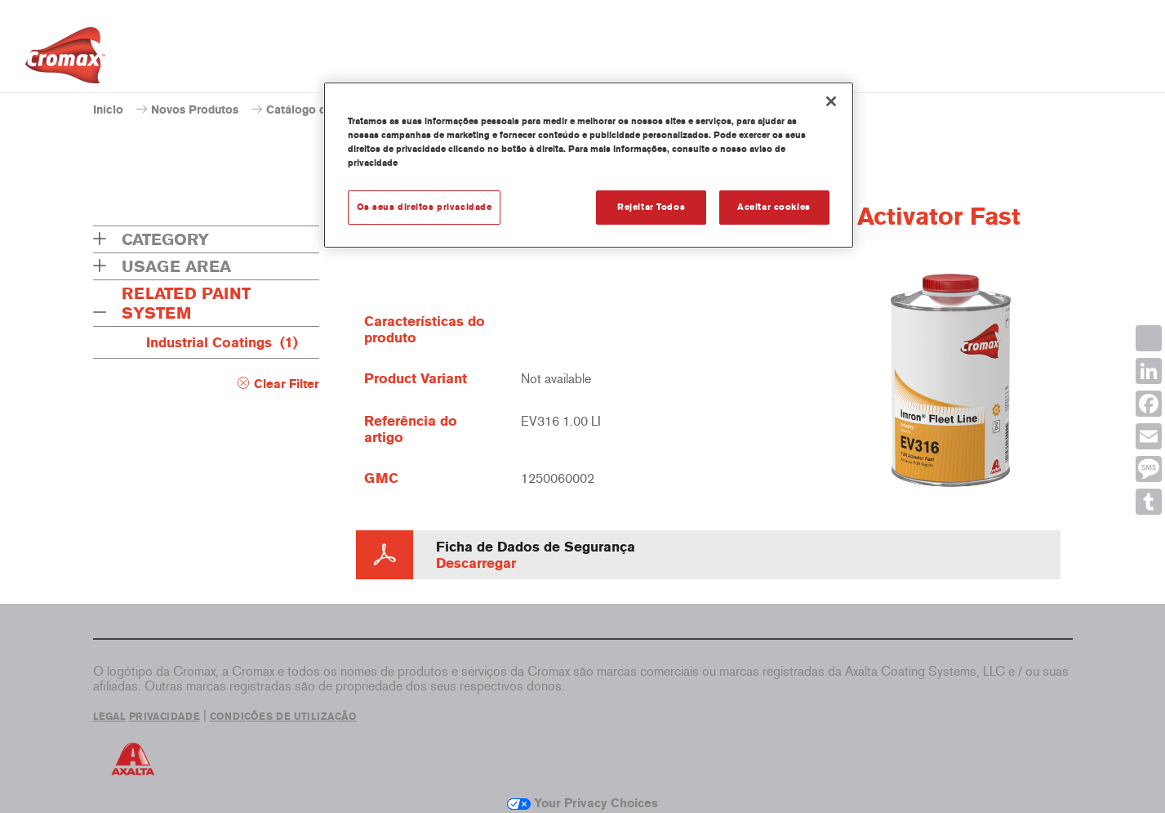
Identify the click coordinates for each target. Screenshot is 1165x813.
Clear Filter (286, 384)
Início (108, 110)
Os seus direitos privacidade (424, 206)
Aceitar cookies (774, 206)
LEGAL (109, 716)
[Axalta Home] (65, 59)
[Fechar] (831, 101)
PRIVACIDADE (164, 716)
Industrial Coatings (222, 342)
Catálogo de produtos (325, 110)
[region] (588, 165)
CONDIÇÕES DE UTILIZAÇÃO (283, 716)
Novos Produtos (194, 110)
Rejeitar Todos (651, 206)
